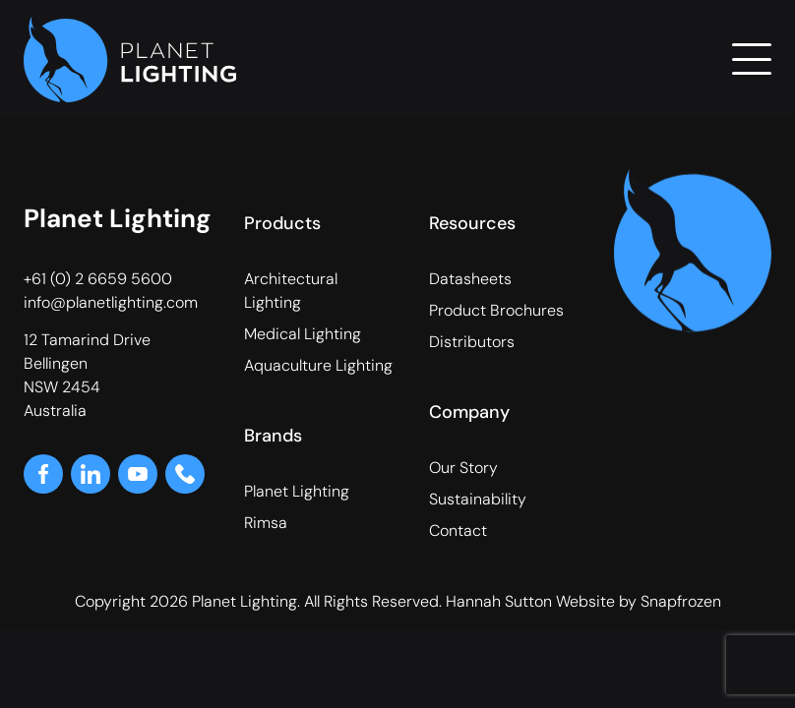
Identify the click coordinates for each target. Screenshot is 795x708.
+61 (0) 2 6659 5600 (98, 278)
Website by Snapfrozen (638, 601)
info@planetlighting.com (111, 302)
